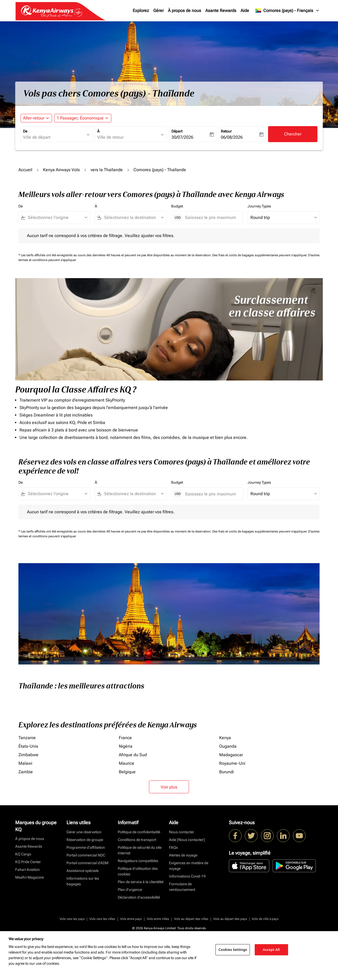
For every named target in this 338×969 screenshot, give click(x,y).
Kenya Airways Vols (61, 169)
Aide (245, 10)
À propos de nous (184, 10)
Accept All (271, 949)
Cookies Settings (232, 949)
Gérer (158, 10)
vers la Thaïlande (107, 169)
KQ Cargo (23, 854)
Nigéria (125, 746)
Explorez (141, 10)
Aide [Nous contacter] (187, 840)
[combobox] (54, 137)
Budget (177, 206)
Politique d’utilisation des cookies (138, 871)
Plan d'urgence (130, 889)
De (25, 131)
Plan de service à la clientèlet (140, 882)
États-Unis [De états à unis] (28, 746)
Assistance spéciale (82, 870)
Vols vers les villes (102, 919)
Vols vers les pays (72, 919)
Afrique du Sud (133, 754)
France (125, 737)
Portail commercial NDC (85, 855)
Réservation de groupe (84, 840)
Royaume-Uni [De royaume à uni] (232, 763)
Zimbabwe (28, 754)
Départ (176, 131)
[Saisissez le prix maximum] (211, 217)
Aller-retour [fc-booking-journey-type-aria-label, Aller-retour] (33, 118)
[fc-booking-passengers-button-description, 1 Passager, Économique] (80, 118)
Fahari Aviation (27, 869)
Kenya (225, 737)
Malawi (25, 763)
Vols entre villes (158, 919)
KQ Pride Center (28, 862)
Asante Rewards (220, 10)
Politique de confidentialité (139, 832)
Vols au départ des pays (230, 919)
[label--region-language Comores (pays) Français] (287, 10)
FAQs (173, 847)
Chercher (292, 134)
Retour (226, 131)
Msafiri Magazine (29, 877)
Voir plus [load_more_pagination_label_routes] (169, 787)
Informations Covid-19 (187, 876)
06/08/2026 (232, 137)
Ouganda (228, 746)
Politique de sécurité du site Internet (140, 850)
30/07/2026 (182, 137)
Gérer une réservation (83, 832)
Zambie (25, 771)
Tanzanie (27, 737)
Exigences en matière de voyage (188, 866)
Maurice (126, 763)
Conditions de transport (137, 840)
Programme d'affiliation (85, 847)
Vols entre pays (131, 919)
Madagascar (231, 754)
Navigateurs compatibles (138, 861)
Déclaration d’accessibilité (139, 897)
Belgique (127, 771)
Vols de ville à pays (265, 919)
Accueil (25, 169)
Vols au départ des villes (191, 919)
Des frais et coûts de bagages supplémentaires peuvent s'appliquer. (260, 255)
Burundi (226, 771)
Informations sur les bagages (82, 881)
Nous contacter (181, 832)
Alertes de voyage (183, 855)
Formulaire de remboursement (182, 887)
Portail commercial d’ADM (87, 863)
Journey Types (259, 206)
